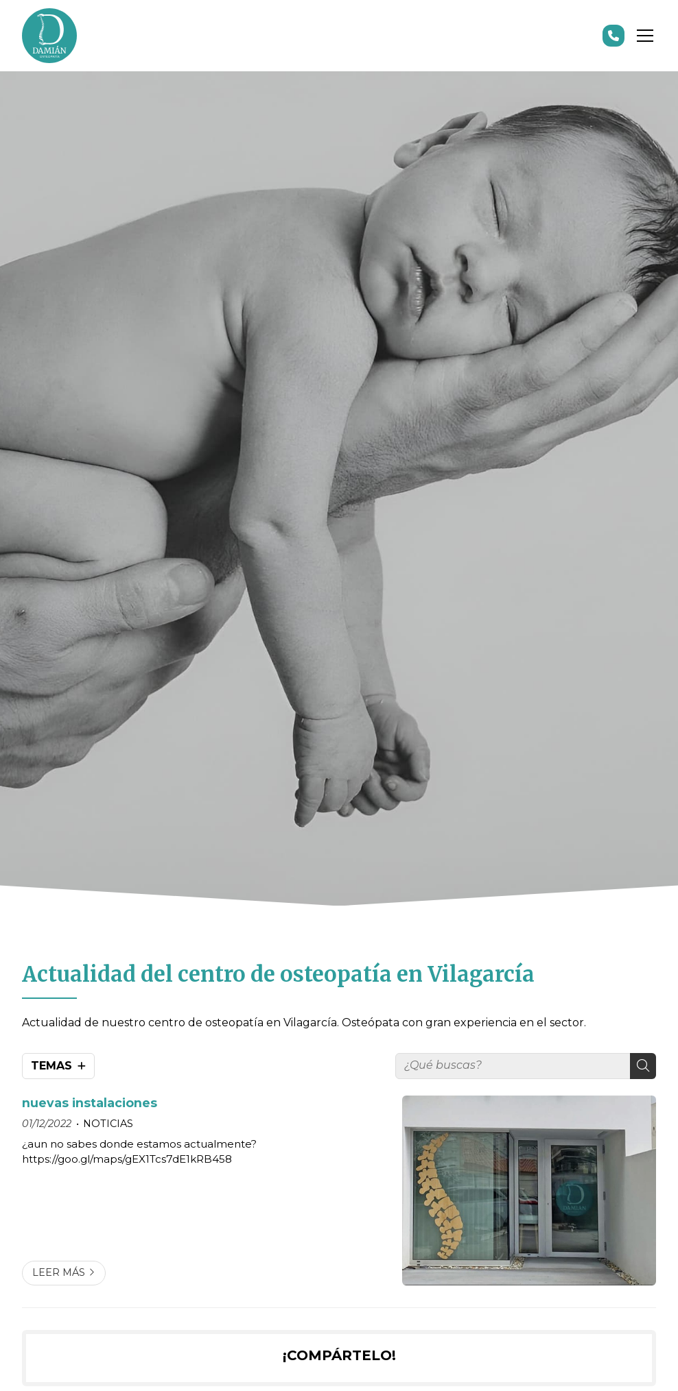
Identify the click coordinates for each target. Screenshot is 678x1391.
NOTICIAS (108, 1123)
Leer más (58, 1272)
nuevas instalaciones (89, 1103)
